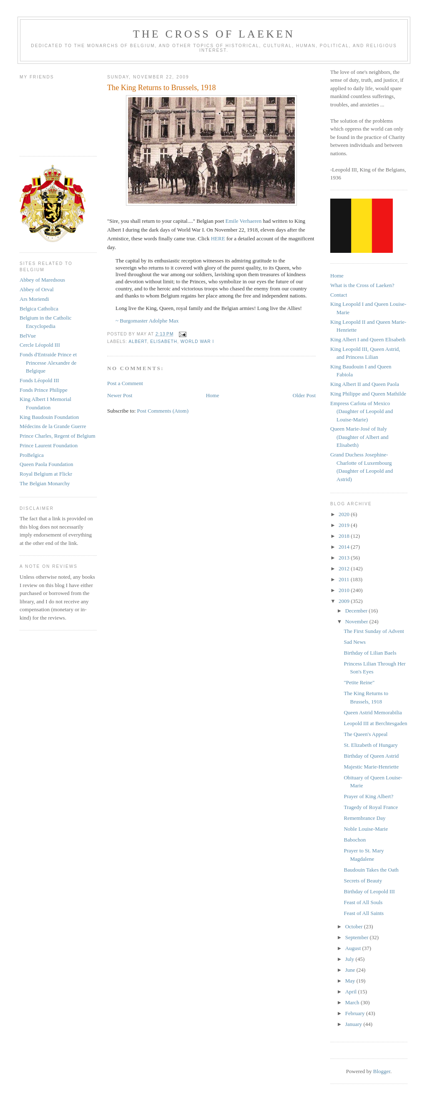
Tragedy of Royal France (371, 807)
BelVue (28, 336)
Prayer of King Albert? (368, 796)
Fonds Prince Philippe (44, 390)
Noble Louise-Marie (366, 829)
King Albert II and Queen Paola (364, 384)
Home (212, 395)
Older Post (304, 395)
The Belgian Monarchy (45, 483)
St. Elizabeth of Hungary (370, 745)
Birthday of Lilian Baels (370, 653)
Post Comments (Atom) (163, 411)
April (351, 991)
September (357, 937)
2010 (345, 590)
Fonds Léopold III (39, 380)
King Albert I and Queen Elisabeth (367, 339)
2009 (345, 601)
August (353, 948)
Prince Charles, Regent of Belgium (57, 436)
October (354, 926)
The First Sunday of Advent (374, 631)
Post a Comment (125, 383)
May (351, 981)
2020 (345, 514)
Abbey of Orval (37, 289)
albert (137, 341)
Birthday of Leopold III (369, 891)
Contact (338, 295)
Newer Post (119, 395)
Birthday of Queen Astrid (371, 756)
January (354, 1024)
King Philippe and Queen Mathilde (368, 394)
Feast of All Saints (364, 913)
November (357, 621)
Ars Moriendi (34, 299)
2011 (345, 579)
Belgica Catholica (39, 308)
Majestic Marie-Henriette (371, 767)
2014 (345, 547)
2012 (345, 568)
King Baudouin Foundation (49, 417)
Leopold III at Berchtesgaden (375, 723)
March (353, 1002)
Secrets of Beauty (363, 880)
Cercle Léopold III (40, 345)
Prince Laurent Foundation (49, 445)
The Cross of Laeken (214, 34)
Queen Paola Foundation (46, 464)
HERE (218, 238)
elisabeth (163, 341)
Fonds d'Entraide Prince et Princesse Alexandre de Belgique (48, 362)
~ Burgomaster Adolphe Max (148, 321)
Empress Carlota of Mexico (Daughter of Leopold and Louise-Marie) (361, 411)
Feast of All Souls (363, 902)
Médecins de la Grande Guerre (53, 426)
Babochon (355, 840)
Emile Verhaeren (244, 221)
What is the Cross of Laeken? (362, 285)
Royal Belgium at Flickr (46, 474)
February (355, 1013)
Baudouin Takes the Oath (371, 870)
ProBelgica (32, 455)
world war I (197, 341)
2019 (345, 525)
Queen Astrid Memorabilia (373, 712)
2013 (345, 557)
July (350, 959)
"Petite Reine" (359, 682)
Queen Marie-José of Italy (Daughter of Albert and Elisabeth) (359, 437)
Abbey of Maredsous (42, 280)
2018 (345, 536)
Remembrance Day (364, 818)
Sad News (354, 642)
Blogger (381, 1071)
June (351, 970)
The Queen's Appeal (365, 734)
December (357, 610)
